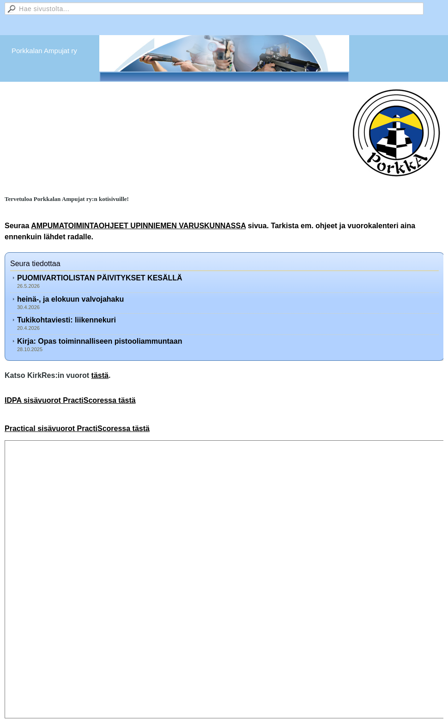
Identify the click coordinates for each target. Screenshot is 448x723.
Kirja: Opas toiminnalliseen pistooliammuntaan (99, 341)
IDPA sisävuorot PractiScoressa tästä (70, 400)
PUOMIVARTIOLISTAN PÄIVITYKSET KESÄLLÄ (99, 278)
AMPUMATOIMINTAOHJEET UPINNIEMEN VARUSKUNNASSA (138, 226)
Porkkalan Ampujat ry (44, 51)
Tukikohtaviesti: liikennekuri (66, 320)
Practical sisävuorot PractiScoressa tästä (77, 428)
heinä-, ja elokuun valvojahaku (70, 299)
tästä (100, 375)
